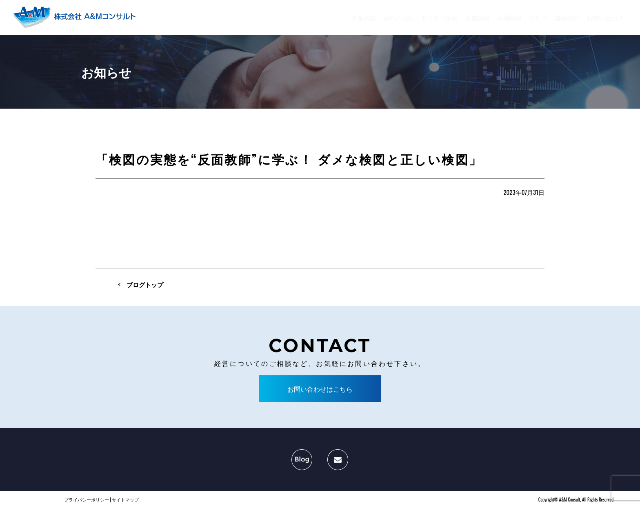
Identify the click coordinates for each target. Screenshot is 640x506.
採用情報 (509, 17)
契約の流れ (398, 17)
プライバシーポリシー (86, 499)
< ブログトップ (140, 284)
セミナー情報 (439, 17)
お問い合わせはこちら (320, 389)
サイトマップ (125, 499)
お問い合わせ (605, 17)
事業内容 (363, 17)
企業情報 (477, 17)
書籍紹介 (567, 17)
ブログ (538, 17)
